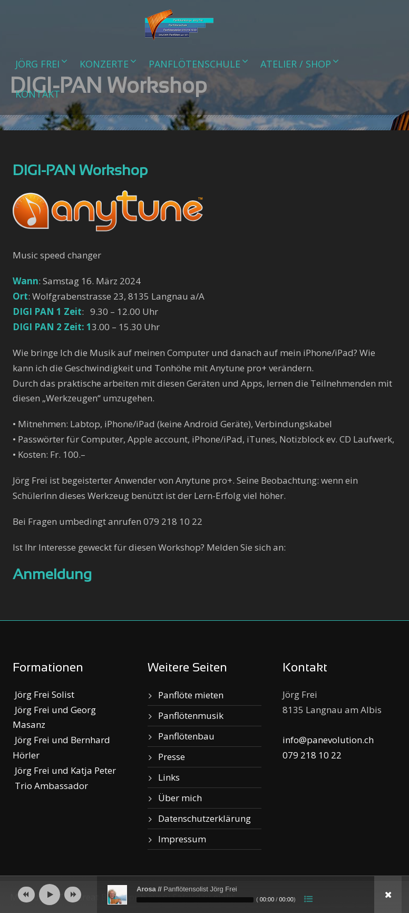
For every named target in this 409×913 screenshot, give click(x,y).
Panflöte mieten (190, 695)
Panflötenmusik (190, 715)
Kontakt (37, 94)
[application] (204, 894)
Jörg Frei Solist (43, 694)
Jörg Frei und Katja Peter (64, 770)
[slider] (195, 899)
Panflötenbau (186, 736)
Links (169, 777)
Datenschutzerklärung (204, 818)
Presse (171, 757)
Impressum (182, 839)
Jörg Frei (37, 63)
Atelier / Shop (295, 63)
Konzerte (104, 63)
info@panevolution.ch (328, 740)
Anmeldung (52, 575)
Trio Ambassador (50, 786)
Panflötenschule (194, 63)
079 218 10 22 (312, 755)
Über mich (180, 798)
